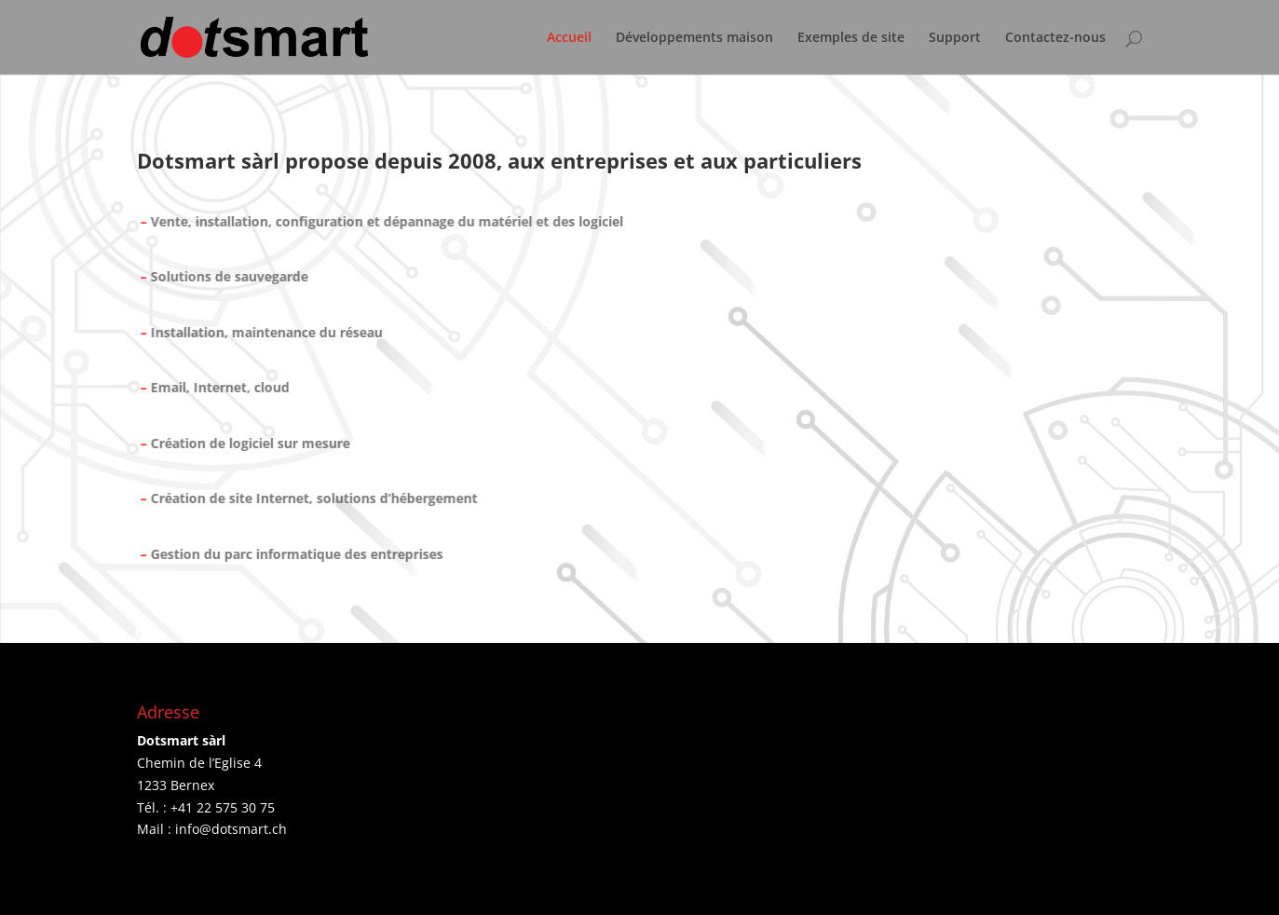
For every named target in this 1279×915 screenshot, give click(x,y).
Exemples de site (851, 38)
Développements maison (694, 38)
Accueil (569, 38)
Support (955, 38)
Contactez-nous (1055, 38)
